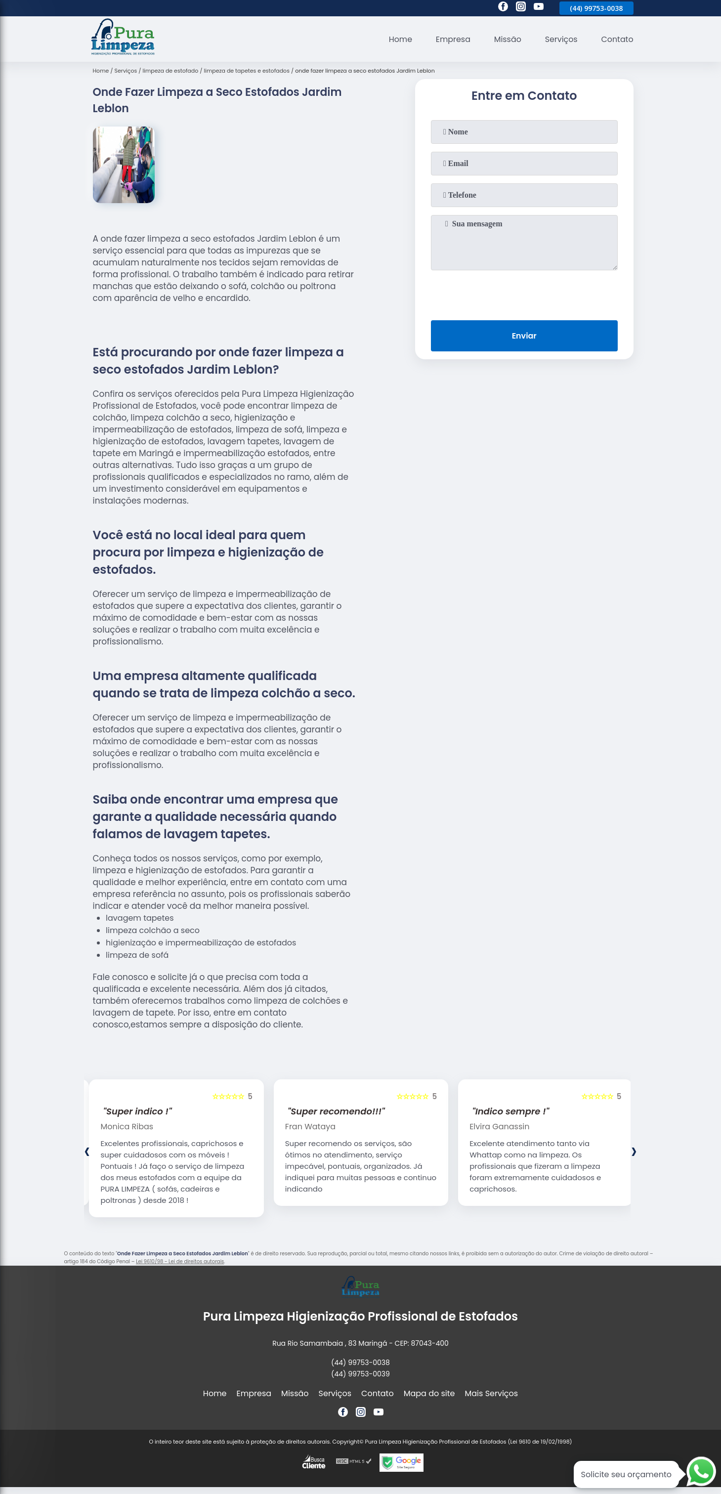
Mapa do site (429, 1393)
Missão (506, 39)
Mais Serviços (491, 1393)
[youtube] (539, 7)
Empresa (451, 39)
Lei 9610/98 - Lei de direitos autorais (180, 1261)
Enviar (523, 335)
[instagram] (521, 7)
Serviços (560, 39)
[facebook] (503, 7)
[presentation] (524, 293)
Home (399, 39)
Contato (617, 39)
